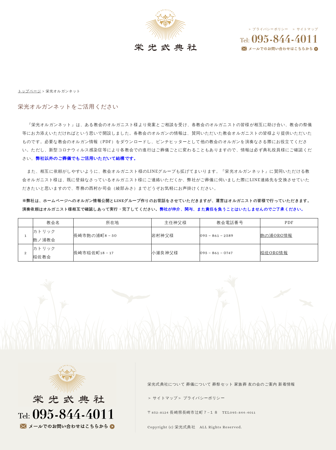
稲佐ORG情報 (274, 252)
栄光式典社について (166, 384)
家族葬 (240, 384)
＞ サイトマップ (305, 29)
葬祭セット (222, 384)
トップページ (29, 91)
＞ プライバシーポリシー (268, 29)
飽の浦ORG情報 (276, 235)
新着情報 (286, 384)
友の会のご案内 (262, 384)
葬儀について (198, 384)
